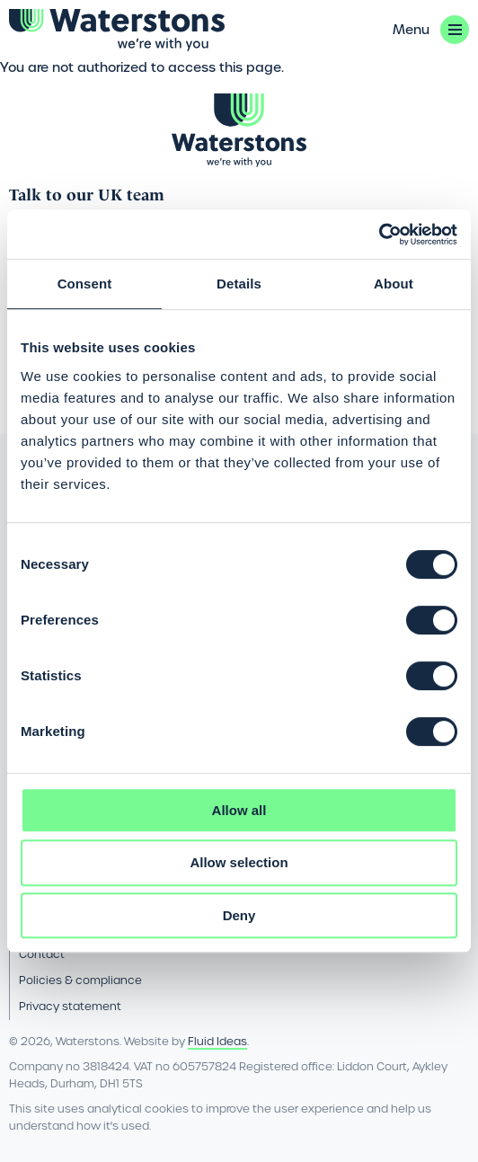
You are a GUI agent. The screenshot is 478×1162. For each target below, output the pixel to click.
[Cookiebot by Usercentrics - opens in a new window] (378, 234)
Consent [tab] (85, 283)
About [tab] (393, 283)
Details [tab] (239, 283)
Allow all (239, 810)
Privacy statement (70, 1006)
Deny (239, 915)
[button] (431, 29)
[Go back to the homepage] (117, 30)
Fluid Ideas (217, 1041)
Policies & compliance (80, 980)
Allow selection (239, 862)
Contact (42, 954)
